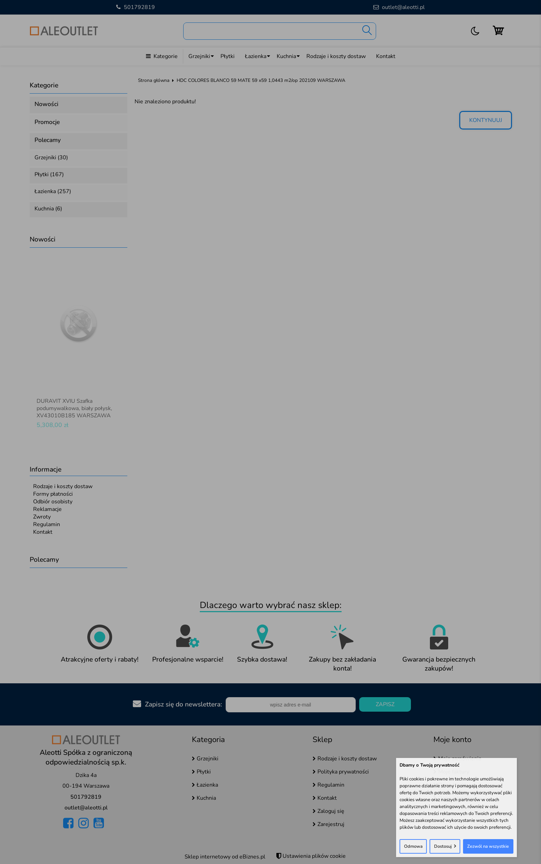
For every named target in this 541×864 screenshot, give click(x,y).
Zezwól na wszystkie (488, 846)
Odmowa (413, 846)
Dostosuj (443, 846)
